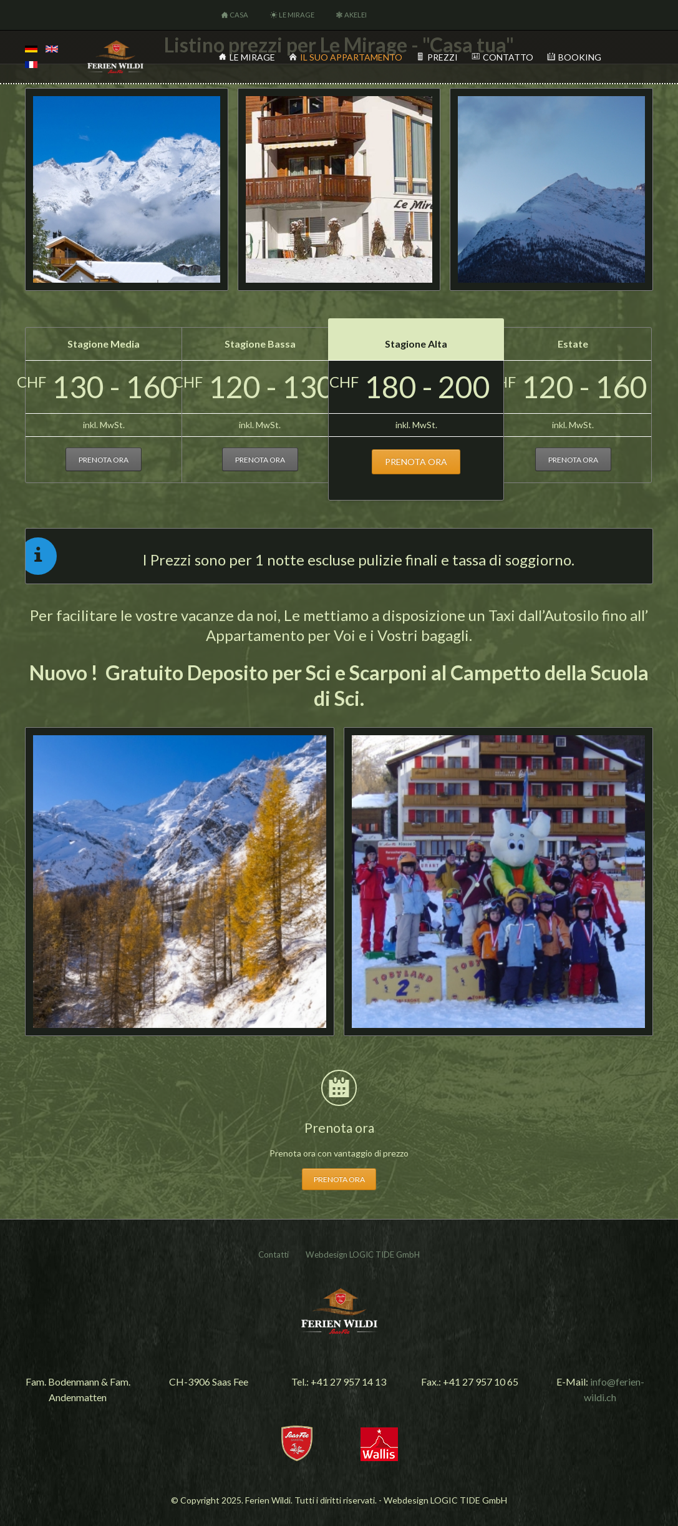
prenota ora (103, 459)
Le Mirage (296, 15)
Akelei (355, 15)
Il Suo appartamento (351, 57)
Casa (239, 15)
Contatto (508, 57)
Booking (579, 57)
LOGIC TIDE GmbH (384, 1254)
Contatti (273, 1254)
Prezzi (442, 57)
